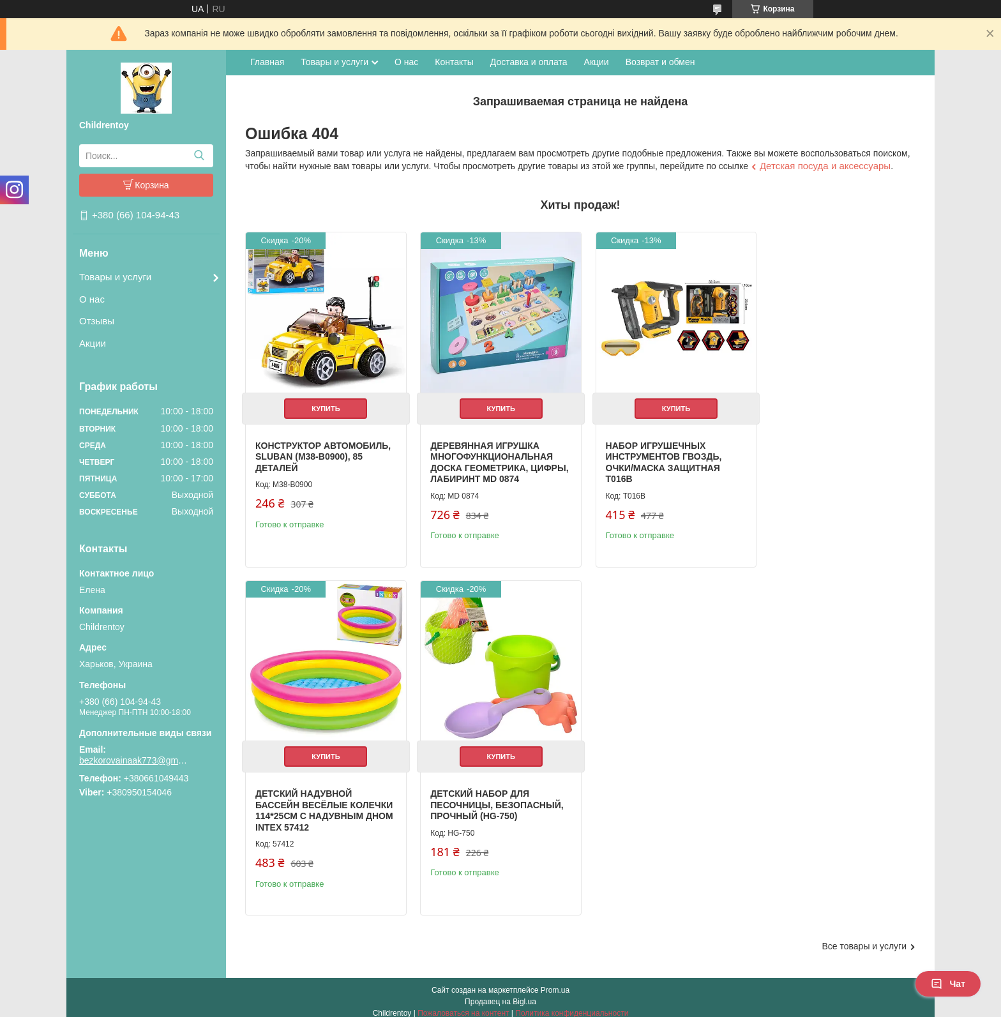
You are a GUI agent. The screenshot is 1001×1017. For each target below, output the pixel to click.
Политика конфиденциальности (571, 1004)
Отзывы (96, 320)
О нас (92, 299)
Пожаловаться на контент (463, 1004)
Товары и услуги (115, 276)
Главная (267, 62)
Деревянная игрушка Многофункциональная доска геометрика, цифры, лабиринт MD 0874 (490, 458)
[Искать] (198, 155)
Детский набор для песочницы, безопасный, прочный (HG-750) (321, 808)
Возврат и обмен (660, 62)
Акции (92, 343)
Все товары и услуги (864, 938)
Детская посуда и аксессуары (825, 165)
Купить (324, 404)
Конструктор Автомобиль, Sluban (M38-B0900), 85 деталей (323, 452)
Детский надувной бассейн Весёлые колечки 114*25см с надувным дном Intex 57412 (824, 463)
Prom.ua (555, 981)
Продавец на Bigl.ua (500, 993)
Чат (948, 984)
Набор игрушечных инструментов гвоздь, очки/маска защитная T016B (655, 458)
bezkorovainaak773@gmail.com (133, 760)
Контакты (454, 62)
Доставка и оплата (529, 62)
